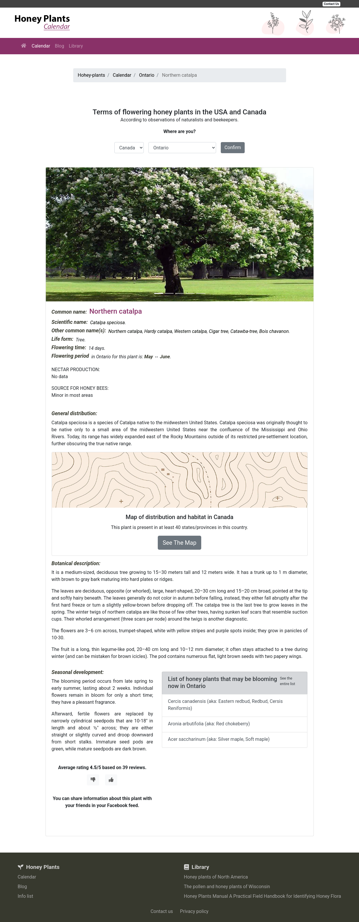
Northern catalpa (125, 331)
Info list (25, 896)
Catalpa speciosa (107, 322)
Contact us (161, 911)
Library (76, 46)
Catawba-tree (243, 331)
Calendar (41, 46)
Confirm (233, 147)
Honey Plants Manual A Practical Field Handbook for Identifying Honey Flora (262, 896)
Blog (59, 46)
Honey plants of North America (216, 877)
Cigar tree (218, 331)
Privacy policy (194, 911)
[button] (66, 234)
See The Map (180, 542)
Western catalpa (190, 331)
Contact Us (331, 4)
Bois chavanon (274, 331)
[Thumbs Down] (93, 779)
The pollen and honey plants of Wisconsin (227, 886)
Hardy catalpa (158, 331)
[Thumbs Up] (111, 779)
